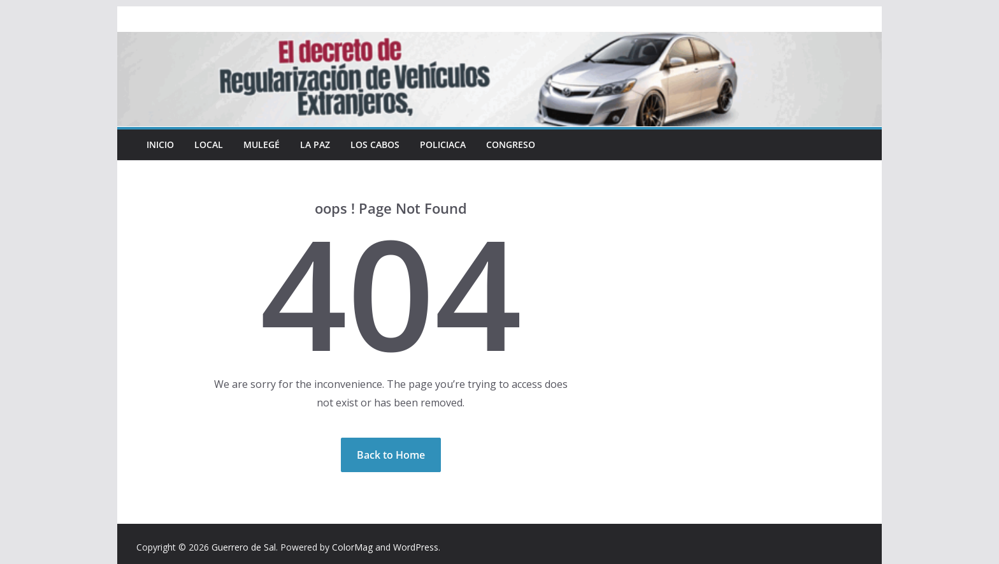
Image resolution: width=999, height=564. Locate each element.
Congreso (510, 144)
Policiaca (443, 144)
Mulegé (261, 144)
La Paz (315, 144)
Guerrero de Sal (244, 547)
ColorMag (352, 547)
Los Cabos (374, 144)
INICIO (160, 144)
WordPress (415, 547)
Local (208, 144)
